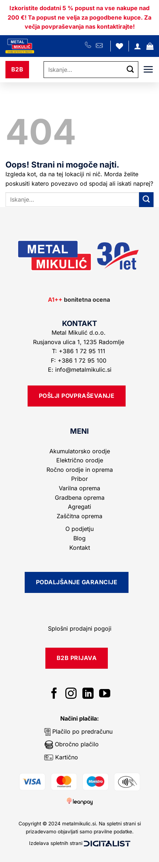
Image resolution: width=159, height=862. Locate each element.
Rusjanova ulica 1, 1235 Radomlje (79, 342)
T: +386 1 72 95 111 (79, 351)
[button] (150, 46)
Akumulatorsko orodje (79, 451)
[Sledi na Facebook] (54, 694)
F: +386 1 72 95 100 (79, 360)
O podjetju (79, 528)
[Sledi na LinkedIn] (88, 694)
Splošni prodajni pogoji (79, 628)
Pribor (79, 478)
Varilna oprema (79, 488)
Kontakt (79, 547)
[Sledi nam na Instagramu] (71, 694)
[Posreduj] (130, 69)
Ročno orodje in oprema (79, 469)
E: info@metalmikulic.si (79, 369)
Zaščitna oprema (79, 516)
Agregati (79, 506)
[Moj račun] (137, 46)
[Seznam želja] (119, 46)
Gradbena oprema (80, 497)
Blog (79, 538)
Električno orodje (79, 460)
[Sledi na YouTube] (104, 694)
